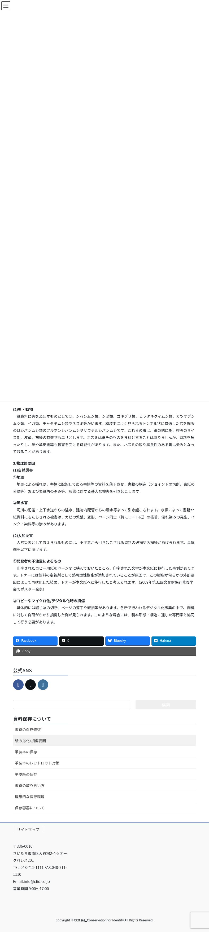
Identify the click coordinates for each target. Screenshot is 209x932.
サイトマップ (28, 829)
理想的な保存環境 (30, 796)
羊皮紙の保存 (26, 774)
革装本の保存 (26, 751)
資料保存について (32, 718)
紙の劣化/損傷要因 (30, 740)
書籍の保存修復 (28, 729)
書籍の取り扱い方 (30, 785)
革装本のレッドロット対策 (37, 763)
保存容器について (30, 807)
